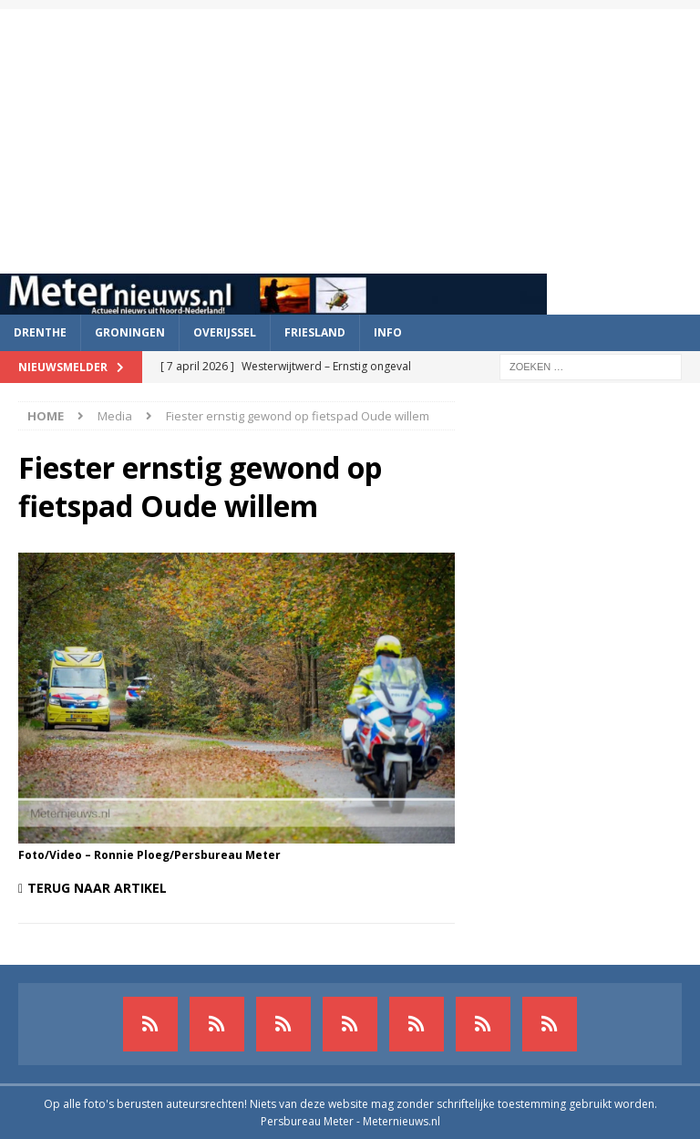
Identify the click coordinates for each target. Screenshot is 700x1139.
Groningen (130, 332)
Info (388, 332)
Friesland (314, 332)
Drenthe (40, 332)
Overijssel (224, 332)
